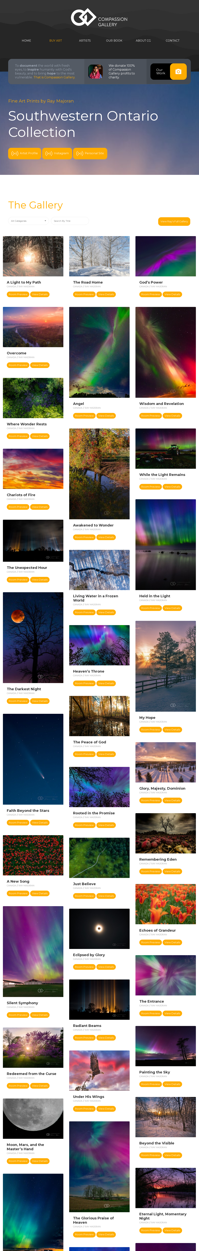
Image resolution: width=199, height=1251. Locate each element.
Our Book (114, 40)
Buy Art (55, 40)
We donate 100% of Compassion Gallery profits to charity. (122, 71)
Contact (172, 40)
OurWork (171, 71)
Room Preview (18, 293)
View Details (40, 293)
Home (26, 40)
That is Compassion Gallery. (54, 77)
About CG (143, 40)
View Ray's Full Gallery (175, 221)
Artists (85, 40)
